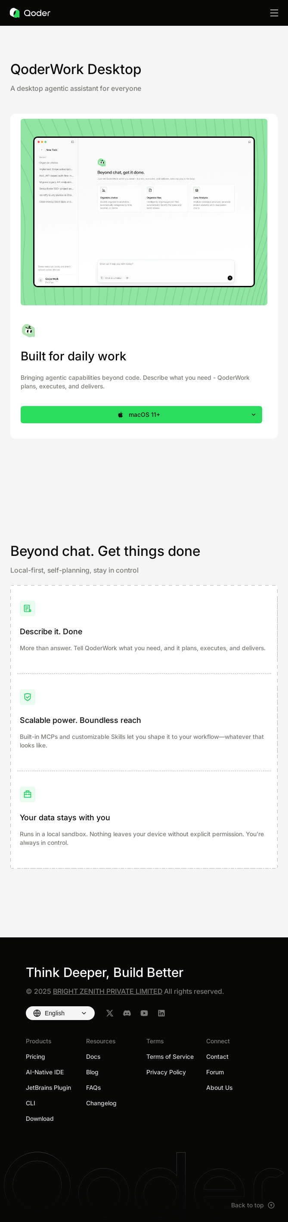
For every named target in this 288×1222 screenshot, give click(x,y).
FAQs (93, 1087)
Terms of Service (170, 1056)
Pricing (35, 1056)
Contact (217, 1056)
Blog (92, 1072)
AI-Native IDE (45, 1072)
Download (40, 1118)
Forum (215, 1072)
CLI (30, 1103)
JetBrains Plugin (48, 1087)
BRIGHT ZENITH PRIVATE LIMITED (107, 991)
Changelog (101, 1103)
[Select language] (60, 1013)
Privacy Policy (166, 1072)
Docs (93, 1056)
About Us (219, 1087)
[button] (141, 414)
